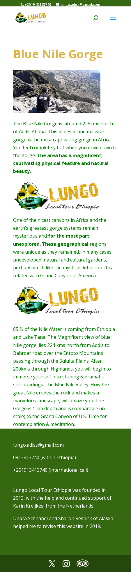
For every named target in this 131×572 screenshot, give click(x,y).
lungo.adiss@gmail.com (38, 445)
